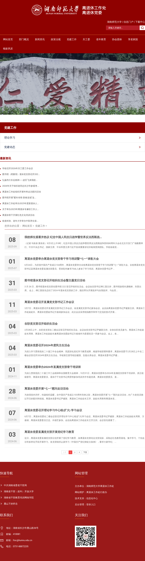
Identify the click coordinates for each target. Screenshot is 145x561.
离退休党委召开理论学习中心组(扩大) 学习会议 (53, 410)
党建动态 (9, 147)
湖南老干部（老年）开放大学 (19, 491)
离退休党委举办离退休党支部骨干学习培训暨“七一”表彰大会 (61, 258)
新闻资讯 (40, 39)
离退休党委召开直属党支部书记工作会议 (49, 302)
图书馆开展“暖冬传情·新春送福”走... (19, 197)
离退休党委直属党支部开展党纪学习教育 (49, 432)
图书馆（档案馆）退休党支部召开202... (21, 174)
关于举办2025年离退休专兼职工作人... (20, 209)
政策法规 (56, 39)
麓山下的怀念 (11, 503)
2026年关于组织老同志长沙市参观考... (20, 186)
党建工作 (72, 39)
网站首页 (8, 39)
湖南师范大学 (114, 21)
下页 (85, 452)
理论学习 (9, 137)
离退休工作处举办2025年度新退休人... (20, 203)
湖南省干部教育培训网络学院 (19, 497)
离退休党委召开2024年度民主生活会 (47, 345)
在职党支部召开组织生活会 (41, 323)
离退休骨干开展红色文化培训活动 (18, 215)
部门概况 (24, 39)
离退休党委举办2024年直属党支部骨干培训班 (52, 367)
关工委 (86, 39)
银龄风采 (8, 48)
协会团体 (117, 39)
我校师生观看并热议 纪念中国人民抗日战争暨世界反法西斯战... (63, 237)
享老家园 (133, 39)
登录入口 (91, 504)
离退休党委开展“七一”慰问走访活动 (46, 388)
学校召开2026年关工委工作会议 (17, 168)
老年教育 (101, 39)
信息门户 (128, 21)
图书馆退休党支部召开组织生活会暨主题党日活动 (54, 280)
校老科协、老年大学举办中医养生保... (20, 221)
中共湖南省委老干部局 (15, 485)
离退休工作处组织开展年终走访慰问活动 (21, 191)
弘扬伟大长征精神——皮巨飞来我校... (20, 180)
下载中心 (140, 21)
